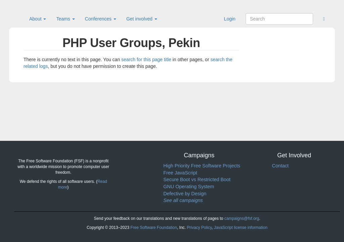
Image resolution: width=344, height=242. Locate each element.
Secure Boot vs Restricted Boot (196, 179)
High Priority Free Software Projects (201, 165)
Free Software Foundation (153, 227)
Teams (65, 19)
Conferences (100, 19)
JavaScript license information (240, 227)
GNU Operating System (188, 186)
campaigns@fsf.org (241, 218)
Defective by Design (184, 193)
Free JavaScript (180, 172)
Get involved (141, 19)
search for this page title (146, 59)
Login (229, 19)
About (37, 19)
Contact (280, 165)
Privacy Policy (199, 227)
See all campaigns (183, 200)
